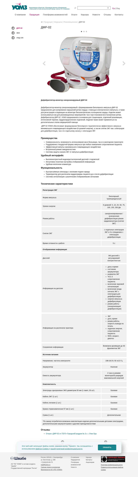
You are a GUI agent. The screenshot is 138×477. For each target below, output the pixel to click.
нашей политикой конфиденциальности (66, 449)
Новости (74, 467)
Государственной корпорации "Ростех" (24, 468)
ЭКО (18, 33)
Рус (113, 8)
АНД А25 (19, 38)
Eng (118, 8)
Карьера (89, 457)
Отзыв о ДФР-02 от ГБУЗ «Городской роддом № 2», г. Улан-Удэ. (71, 434)
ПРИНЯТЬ (107, 447)
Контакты (89, 460)
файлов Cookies (42, 449)
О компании (75, 457)
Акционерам (90, 462)
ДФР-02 (19, 28)
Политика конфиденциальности (112, 465)
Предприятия (75, 460)
